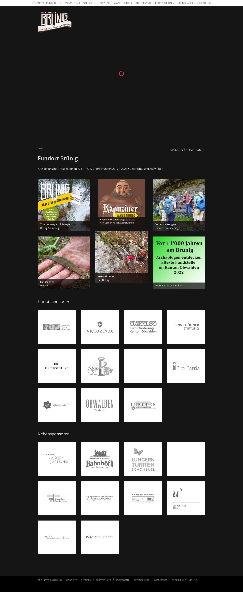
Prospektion (163, 3)
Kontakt (71, 580)
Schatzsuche (195, 150)
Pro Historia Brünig (50, 580)
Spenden (176, 150)
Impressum (160, 580)
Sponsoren (122, 580)
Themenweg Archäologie (76, 3)
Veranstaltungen (44, 3)
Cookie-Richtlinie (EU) (184, 580)
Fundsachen (187, 3)
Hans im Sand (142, 3)
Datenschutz (141, 580)
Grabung (205, 3)
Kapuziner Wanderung (115, 3)
